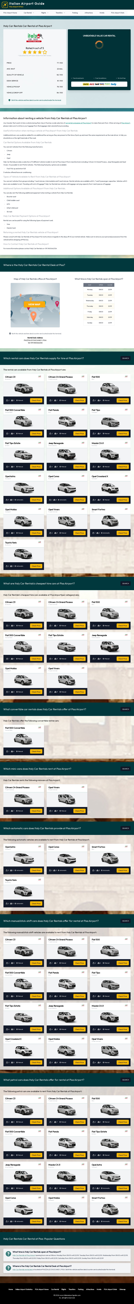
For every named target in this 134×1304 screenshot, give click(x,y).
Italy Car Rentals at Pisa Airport (24, 1255)
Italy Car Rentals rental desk (23, 1269)
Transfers (60, 13)
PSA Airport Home (10, 13)
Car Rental (29, 13)
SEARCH (125, 358)
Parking (75, 13)
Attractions (89, 13)
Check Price (36, 400)
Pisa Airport (125, 123)
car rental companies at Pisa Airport (78, 123)
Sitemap (122, 1289)
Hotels (102, 13)
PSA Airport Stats (117, 13)
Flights (45, 13)
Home (10, 1289)
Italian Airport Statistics (23, 1289)
